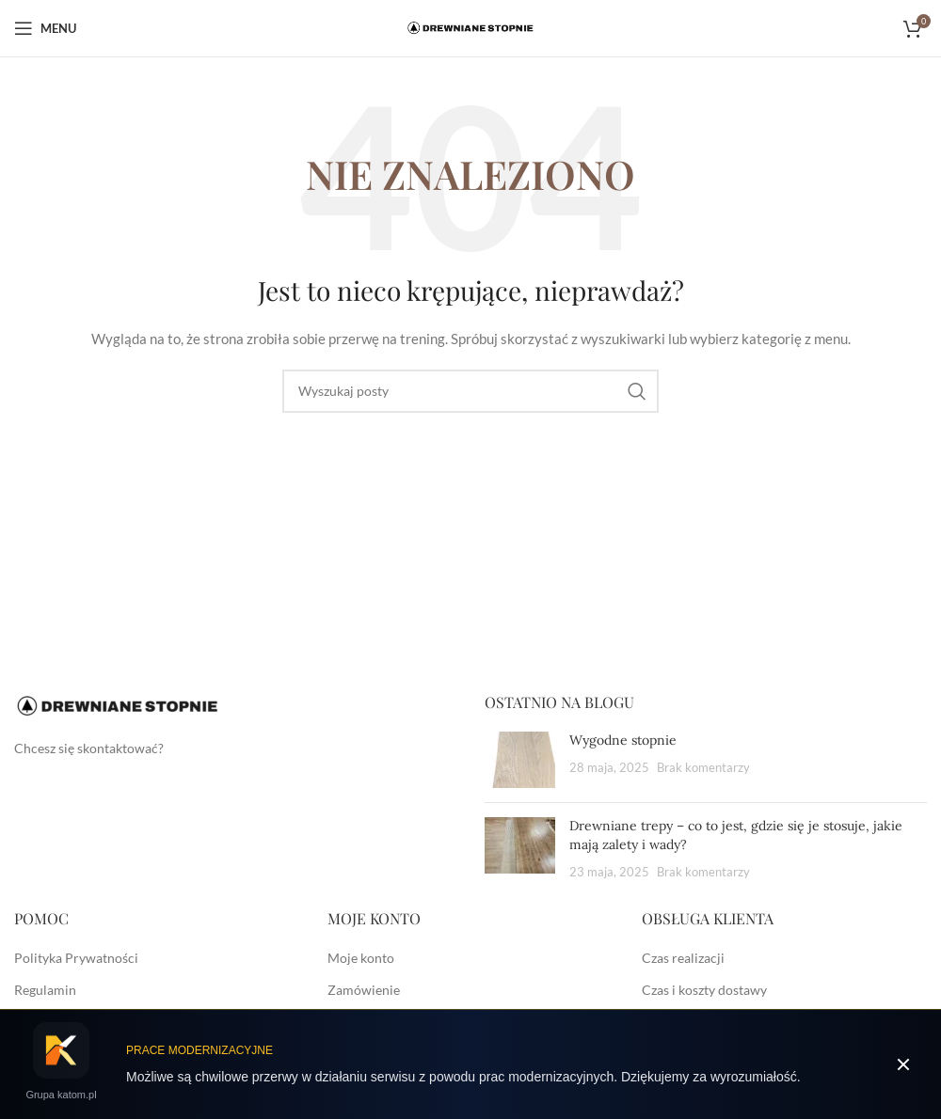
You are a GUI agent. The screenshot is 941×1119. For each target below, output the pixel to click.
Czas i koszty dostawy (704, 990)
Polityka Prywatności (76, 958)
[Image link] (117, 705)
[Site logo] (470, 27)
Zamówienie (363, 990)
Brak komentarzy (703, 768)
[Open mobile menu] (45, 28)
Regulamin (45, 990)
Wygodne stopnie (623, 740)
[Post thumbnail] (520, 760)
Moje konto (360, 958)
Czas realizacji (683, 958)
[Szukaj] (470, 391)
